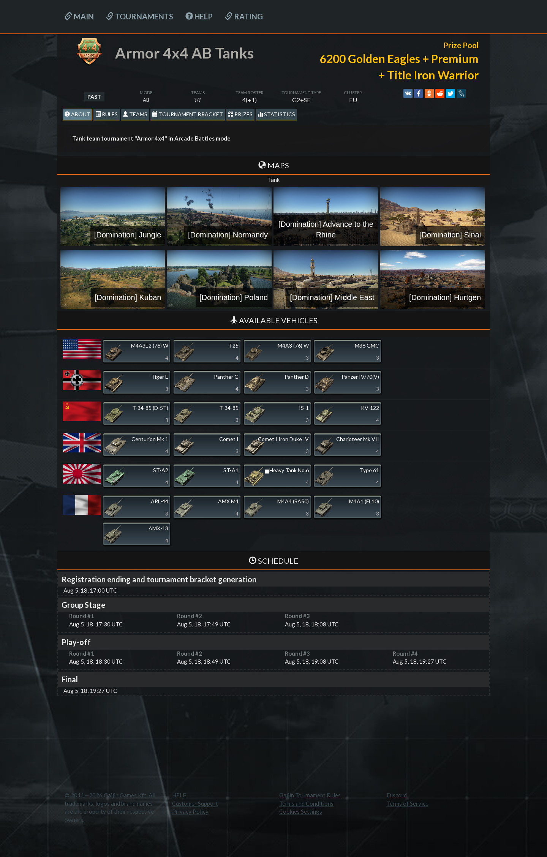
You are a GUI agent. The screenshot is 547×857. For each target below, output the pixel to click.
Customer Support (195, 803)
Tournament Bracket (187, 114)
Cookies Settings (300, 811)
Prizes (240, 114)
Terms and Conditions (306, 803)
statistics (276, 114)
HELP (199, 16)
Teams (135, 114)
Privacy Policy (190, 811)
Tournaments (139, 16)
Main (79, 16)
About (77, 114)
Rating (244, 16)
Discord (397, 795)
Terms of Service (407, 803)
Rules (106, 114)
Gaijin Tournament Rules (310, 795)
